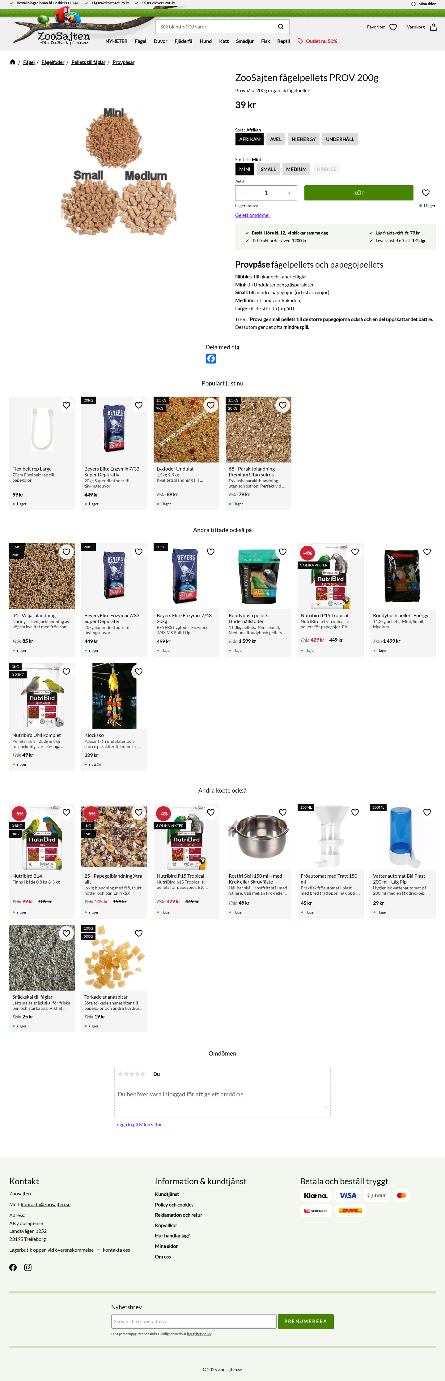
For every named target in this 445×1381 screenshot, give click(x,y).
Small (268, 169)
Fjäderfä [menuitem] (183, 41)
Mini (244, 169)
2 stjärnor (126, 1074)
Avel (276, 139)
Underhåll (340, 139)
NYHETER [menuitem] (116, 41)
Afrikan (249, 139)
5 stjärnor (143, 1074)
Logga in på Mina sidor (138, 1124)
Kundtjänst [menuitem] (167, 1194)
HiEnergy (304, 139)
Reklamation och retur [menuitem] (178, 1215)
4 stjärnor (137, 1074)
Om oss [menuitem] (163, 1256)
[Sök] (281, 26)
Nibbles (326, 169)
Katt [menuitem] (224, 41)
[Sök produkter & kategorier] (222, 26)
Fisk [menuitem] (265, 41)
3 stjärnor (131, 1074)
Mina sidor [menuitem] (166, 1246)
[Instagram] (27, 1267)
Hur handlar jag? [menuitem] (172, 1235)
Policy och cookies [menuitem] (174, 1204)
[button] (384, 27)
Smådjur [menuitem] (245, 41)
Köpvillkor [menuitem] (166, 1225)
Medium (296, 169)
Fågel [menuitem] (140, 41)
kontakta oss (116, 1250)
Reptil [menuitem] (283, 41)
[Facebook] (13, 1267)
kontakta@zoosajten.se (45, 1204)
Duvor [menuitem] (160, 41)
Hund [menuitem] (206, 41)
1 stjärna (120, 1074)
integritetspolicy (199, 1334)
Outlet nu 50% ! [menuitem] (323, 41)
